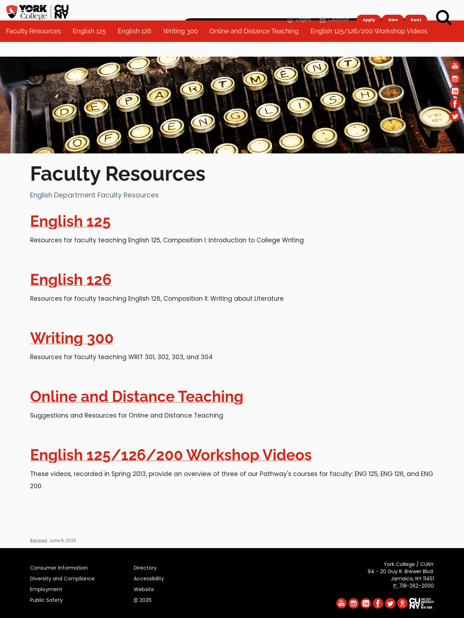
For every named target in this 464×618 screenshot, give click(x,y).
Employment (46, 588)
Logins (298, 9)
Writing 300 (183, 46)
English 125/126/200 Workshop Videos (371, 46)
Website (144, 588)
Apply (368, 9)
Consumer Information (59, 566)
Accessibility (149, 577)
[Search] (444, 18)
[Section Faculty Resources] (232, 151)
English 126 (137, 46)
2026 (143, 599)
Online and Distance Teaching (257, 46)
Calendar (333, 9)
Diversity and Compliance (62, 577)
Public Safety (46, 599)
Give (393, 9)
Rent (416, 9)
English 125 (92, 46)
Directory (145, 566)
